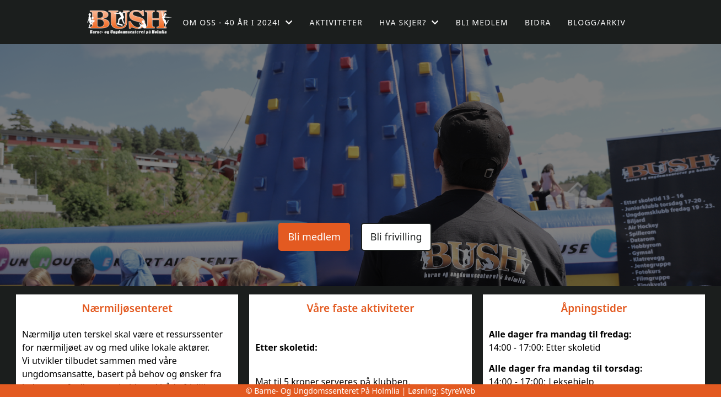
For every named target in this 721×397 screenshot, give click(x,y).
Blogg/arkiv (597, 22)
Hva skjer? (409, 22)
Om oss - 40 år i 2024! (237, 22)
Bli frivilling (396, 236)
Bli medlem (482, 22)
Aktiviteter (336, 22)
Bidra (538, 22)
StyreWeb (458, 390)
